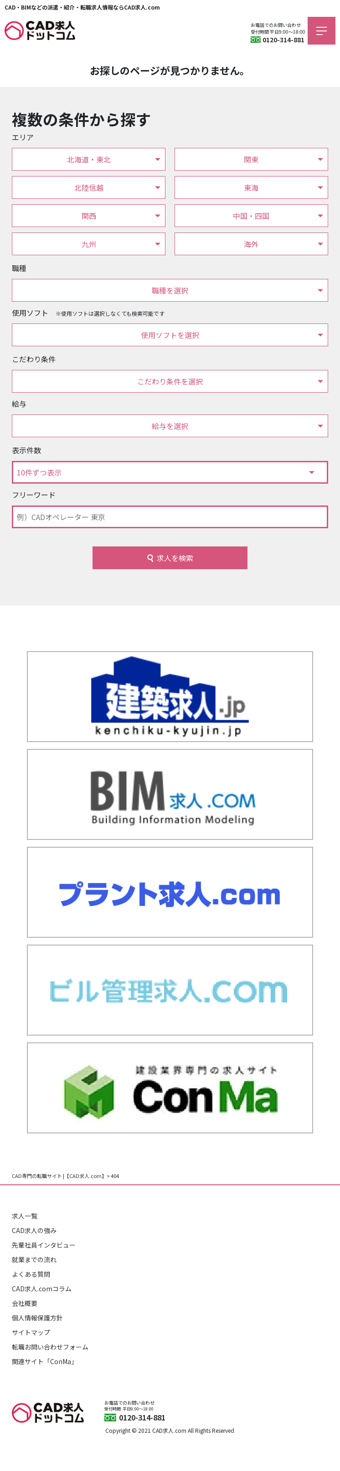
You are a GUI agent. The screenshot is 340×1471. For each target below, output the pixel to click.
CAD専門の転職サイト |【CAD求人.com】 (59, 1175)
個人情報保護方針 (37, 1317)
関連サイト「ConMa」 (44, 1361)
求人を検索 (175, 557)
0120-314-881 (283, 39)
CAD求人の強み (34, 1230)
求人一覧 (24, 1215)
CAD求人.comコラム (42, 1288)
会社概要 (24, 1303)
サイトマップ (31, 1332)
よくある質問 (31, 1274)
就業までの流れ (34, 1259)
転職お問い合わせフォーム (50, 1346)
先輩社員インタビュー (44, 1244)
